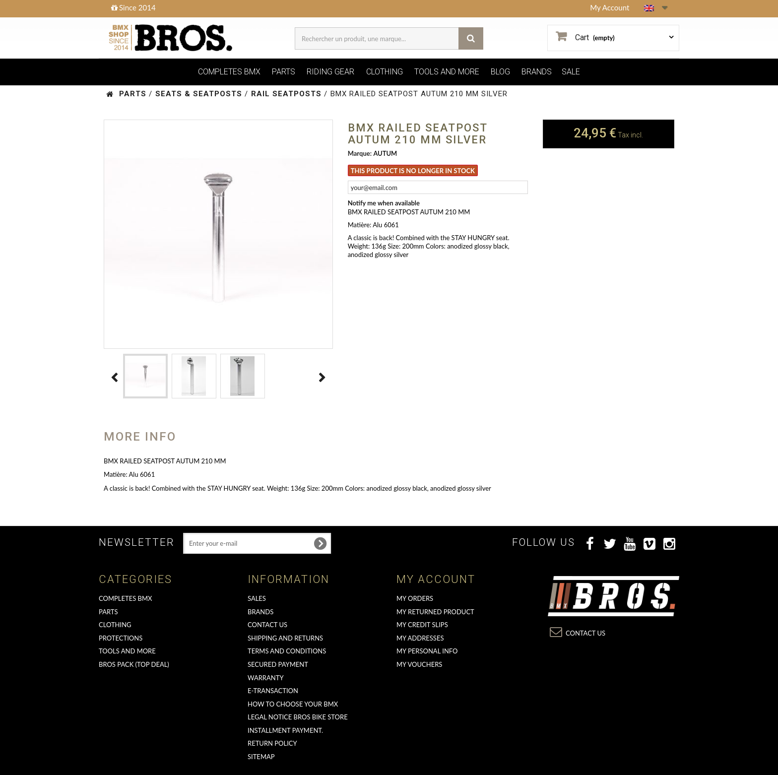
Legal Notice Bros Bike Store (298, 717)
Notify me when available (384, 203)
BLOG (500, 71)
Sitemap (261, 757)
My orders (414, 598)
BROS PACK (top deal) (134, 664)
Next (322, 378)
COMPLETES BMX (229, 71)
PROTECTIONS (120, 638)
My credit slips (422, 625)
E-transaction (273, 691)
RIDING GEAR (330, 71)
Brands (260, 612)
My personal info (427, 651)
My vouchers (419, 664)
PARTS (283, 71)
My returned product (435, 612)
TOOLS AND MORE (446, 71)
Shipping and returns (285, 638)
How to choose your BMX (293, 704)
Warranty (266, 678)
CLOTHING (384, 71)
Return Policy (272, 743)
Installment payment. (285, 730)
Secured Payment (278, 664)
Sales (257, 598)
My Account (609, 7)
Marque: (360, 153)
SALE (571, 71)
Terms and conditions (287, 651)
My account (435, 579)
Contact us (267, 625)
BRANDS (536, 71)
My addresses (420, 638)
